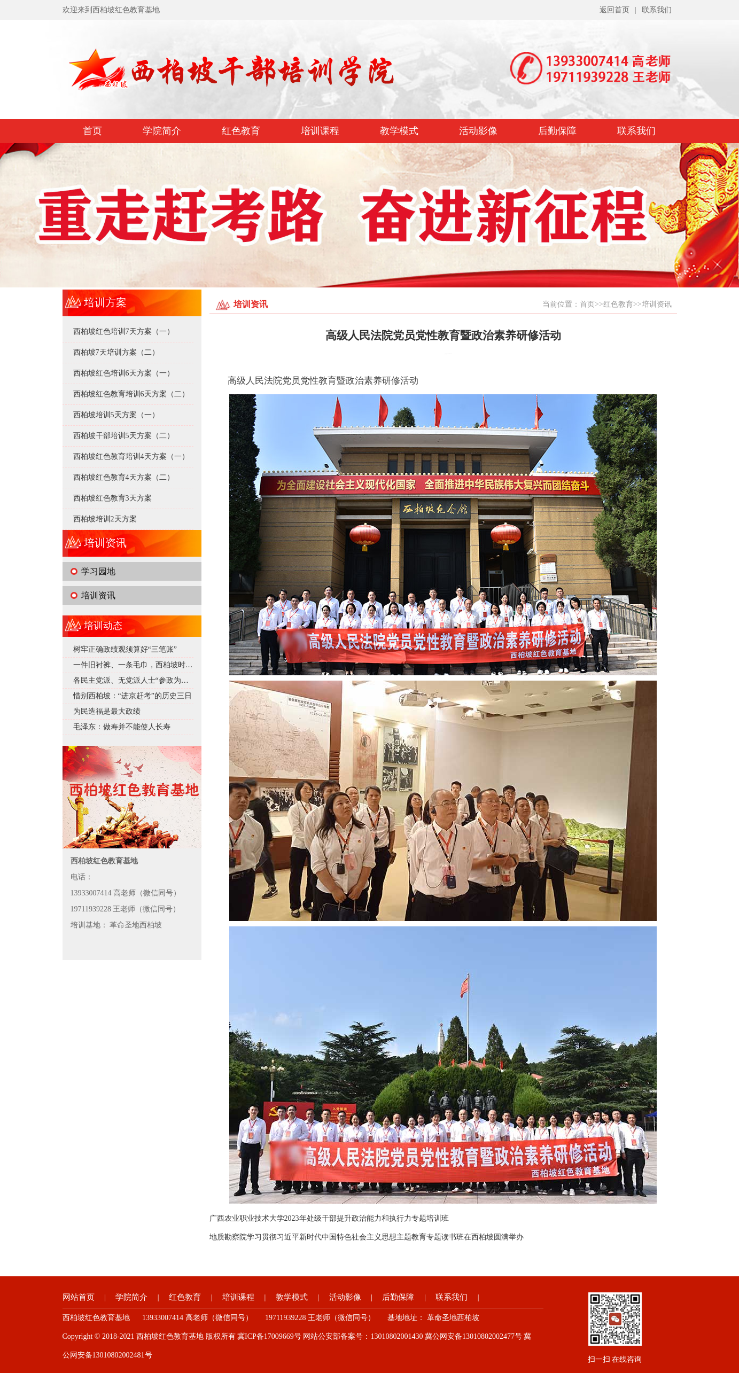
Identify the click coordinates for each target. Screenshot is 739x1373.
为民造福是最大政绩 (107, 711)
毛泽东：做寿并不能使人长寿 (121, 727)
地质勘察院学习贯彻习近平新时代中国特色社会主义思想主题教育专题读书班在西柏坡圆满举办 (366, 1237)
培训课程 (320, 131)
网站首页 (79, 1297)
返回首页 (614, 10)
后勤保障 (557, 131)
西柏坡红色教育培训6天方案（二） (131, 394)
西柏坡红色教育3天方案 (112, 498)
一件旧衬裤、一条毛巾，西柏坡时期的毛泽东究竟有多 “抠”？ (174, 665)
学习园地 (98, 571)
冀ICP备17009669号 (269, 1336)
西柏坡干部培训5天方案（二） (123, 436)
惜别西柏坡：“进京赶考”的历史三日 (132, 696)
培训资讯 (98, 595)
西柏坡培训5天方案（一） (116, 415)
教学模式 (399, 131)
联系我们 (657, 10)
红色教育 (241, 131)
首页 (92, 131)
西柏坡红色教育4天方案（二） (123, 477)
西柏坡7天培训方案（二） (116, 352)
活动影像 (478, 131)
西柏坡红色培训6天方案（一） (123, 373)
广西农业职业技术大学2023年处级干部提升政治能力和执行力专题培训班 (329, 1218)
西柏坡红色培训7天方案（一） (123, 331)
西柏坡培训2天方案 (105, 519)
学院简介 (162, 131)
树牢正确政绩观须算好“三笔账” (125, 649)
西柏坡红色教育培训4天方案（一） (131, 457)
